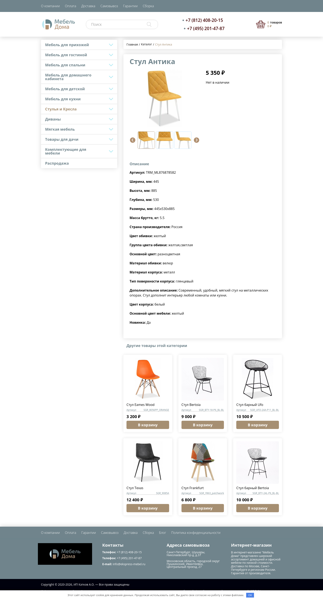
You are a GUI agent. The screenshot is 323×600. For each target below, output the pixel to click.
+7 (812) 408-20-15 (204, 20)
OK (250, 595)
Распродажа (57, 163)
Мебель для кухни (63, 98)
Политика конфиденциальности (195, 532)
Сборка (148, 6)
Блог (162, 532)
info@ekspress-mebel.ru (129, 564)
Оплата (70, 6)
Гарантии (130, 6)
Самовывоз (109, 6)
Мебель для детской (65, 88)
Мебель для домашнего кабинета (68, 77)
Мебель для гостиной (66, 54)
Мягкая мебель (60, 129)
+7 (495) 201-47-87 (206, 28)
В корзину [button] (148, 424)
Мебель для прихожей (67, 44)
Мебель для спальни (65, 64)
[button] (133, 140)
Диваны (53, 119)
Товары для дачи (61, 139)
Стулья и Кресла (61, 109)
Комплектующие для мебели (65, 151)
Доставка (88, 6)
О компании (50, 6)
